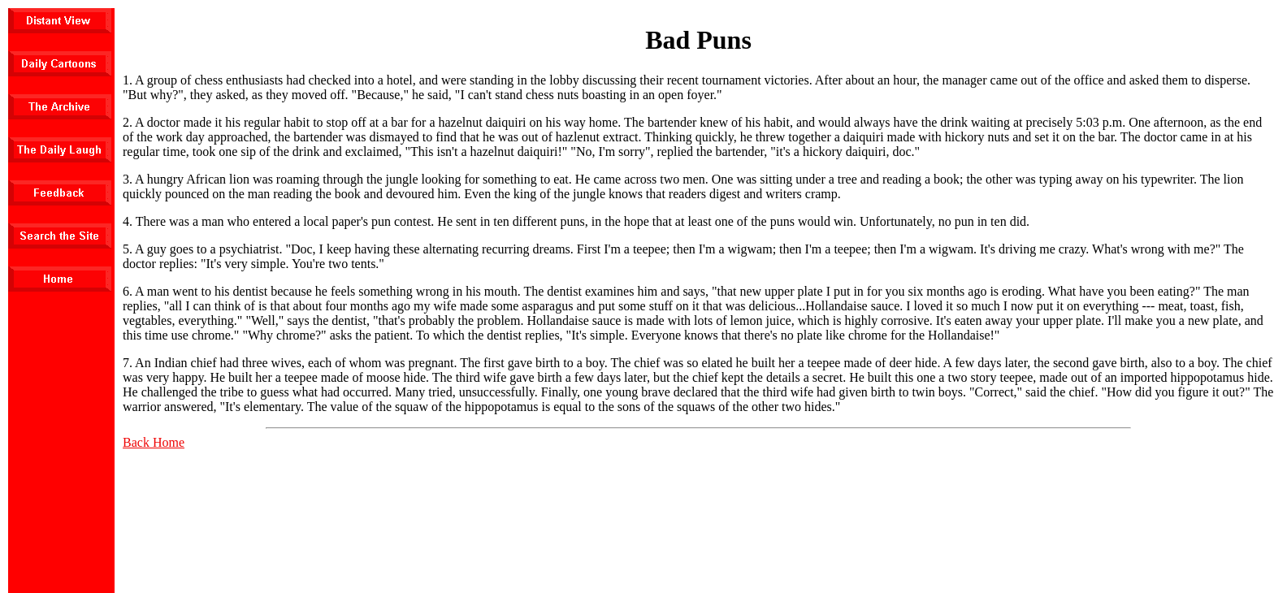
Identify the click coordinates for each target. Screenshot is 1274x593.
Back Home (153, 442)
